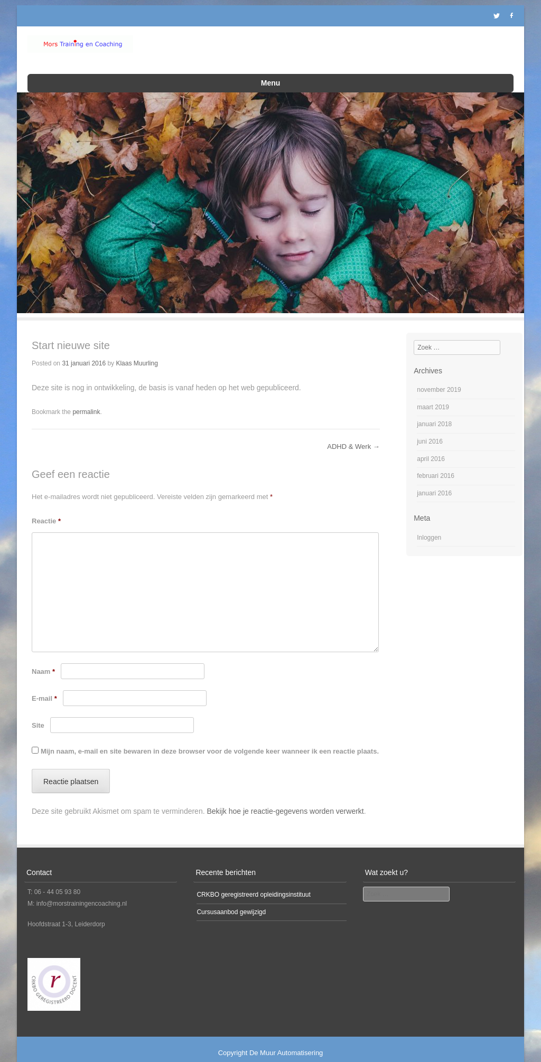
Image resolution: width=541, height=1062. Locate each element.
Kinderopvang (236, 53)
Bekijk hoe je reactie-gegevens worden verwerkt (285, 797)
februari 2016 (435, 462)
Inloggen (429, 524)
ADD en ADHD (354, 53)
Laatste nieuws (417, 53)
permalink (86, 398)
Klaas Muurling (136, 349)
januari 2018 (434, 411)
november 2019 (439, 376)
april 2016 (431, 445)
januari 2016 (434, 479)
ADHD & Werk (353, 433)
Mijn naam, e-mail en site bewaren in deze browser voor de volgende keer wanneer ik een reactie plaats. (210, 737)
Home (187, 53)
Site (38, 712)
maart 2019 (433, 393)
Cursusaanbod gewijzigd (231, 898)
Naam (43, 658)
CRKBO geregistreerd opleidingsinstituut (253, 881)
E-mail (44, 685)
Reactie (46, 507)
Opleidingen (297, 53)
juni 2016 (430, 427)
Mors (468, 53)
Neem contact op (208, 69)
